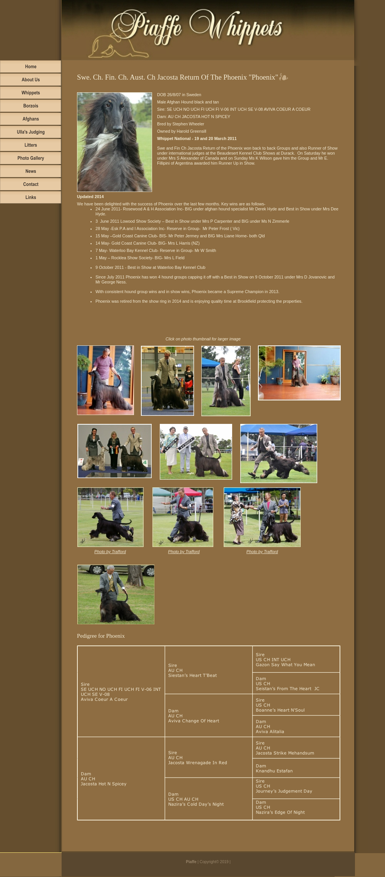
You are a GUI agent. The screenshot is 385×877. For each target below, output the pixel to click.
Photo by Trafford (110, 551)
